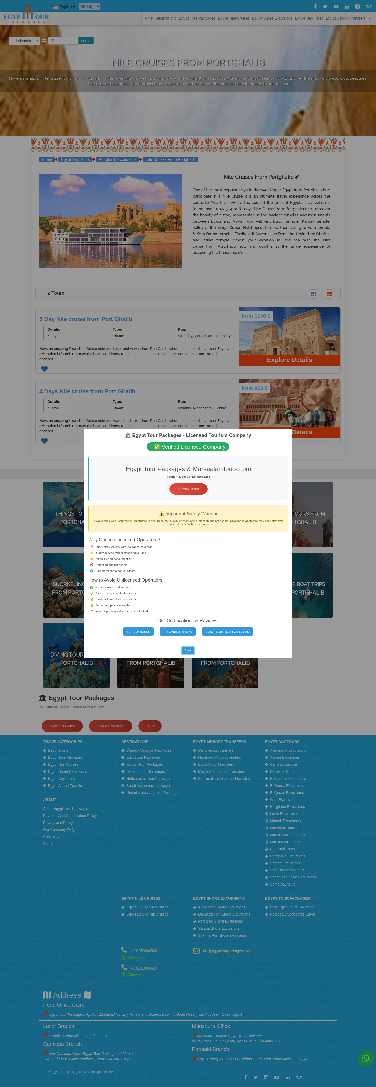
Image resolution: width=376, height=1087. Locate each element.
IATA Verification (138, 631)
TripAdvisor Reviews (177, 631)
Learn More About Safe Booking (227, 631)
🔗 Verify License (188, 488)
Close (188, 650)
